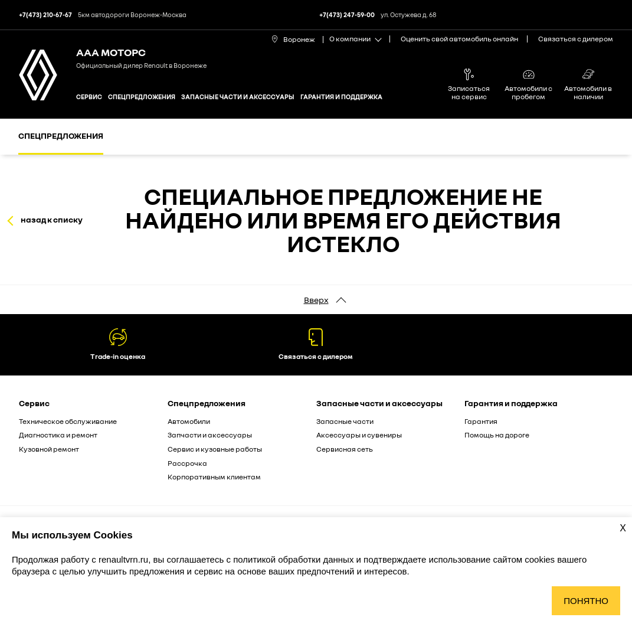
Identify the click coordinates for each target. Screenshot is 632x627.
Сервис (89, 96)
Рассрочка (187, 463)
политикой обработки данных (294, 559)
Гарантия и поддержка (341, 96)
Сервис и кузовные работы (215, 449)
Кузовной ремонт (49, 449)
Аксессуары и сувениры (359, 434)
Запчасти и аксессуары (210, 434)
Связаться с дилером (575, 38)
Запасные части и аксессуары (237, 96)
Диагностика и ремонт (58, 434)
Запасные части (345, 421)
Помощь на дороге (496, 434)
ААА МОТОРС (111, 51)
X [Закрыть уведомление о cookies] (623, 528)
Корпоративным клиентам (214, 476)
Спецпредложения (141, 96)
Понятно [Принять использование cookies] (586, 601)
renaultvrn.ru (123, 559)
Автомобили (189, 421)
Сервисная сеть (344, 449)
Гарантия (480, 421)
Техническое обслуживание (68, 421)
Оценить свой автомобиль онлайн (459, 38)
